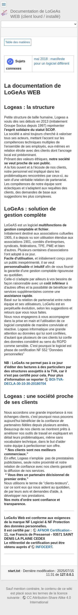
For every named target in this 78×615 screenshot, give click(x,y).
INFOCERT (44, 547)
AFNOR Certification (53, 530)
